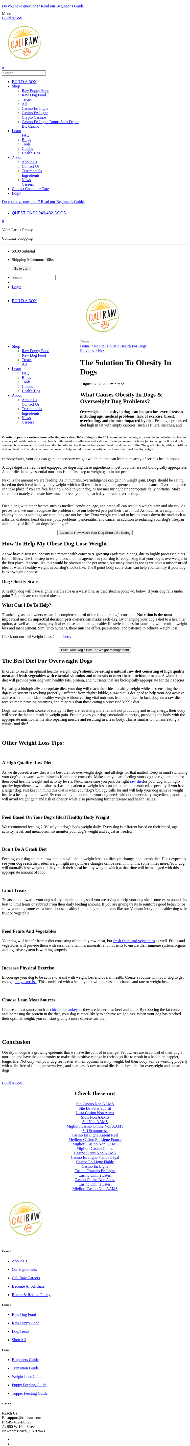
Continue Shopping (17, 238)
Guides (27, 148)
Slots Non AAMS (95, 1117)
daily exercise (25, 982)
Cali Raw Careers (26, 1278)
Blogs (26, 140)
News (26, 180)
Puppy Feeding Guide (29, 1385)
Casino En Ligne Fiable (95, 1162)
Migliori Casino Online (94, 1148)
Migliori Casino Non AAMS (95, 1144)
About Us (29, 162)
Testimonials (32, 171)
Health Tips (31, 153)
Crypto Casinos (34, 117)
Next (102, 350)
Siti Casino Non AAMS (95, 1104)
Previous (87, 350)
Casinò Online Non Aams (95, 1180)
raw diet (136, 781)
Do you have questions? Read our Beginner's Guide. (43, 6)
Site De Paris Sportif (95, 1108)
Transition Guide (25, 1368)
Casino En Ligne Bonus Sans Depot (50, 122)
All (24, 104)
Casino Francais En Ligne (95, 1171)
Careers (28, 184)
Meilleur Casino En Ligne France (95, 1139)
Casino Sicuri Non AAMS (95, 1153)
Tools (26, 144)
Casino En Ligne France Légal (95, 1157)
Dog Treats (20, 1331)
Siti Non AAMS (95, 1122)
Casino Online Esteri (94, 1175)
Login (16, 193)
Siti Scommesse (95, 1131)
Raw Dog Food (34, 95)
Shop (16, 86)
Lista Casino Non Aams (95, 1113)
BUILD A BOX (24, 82)
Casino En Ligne (35, 108)
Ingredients (31, 175)
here (66, 636)
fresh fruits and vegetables (134, 941)
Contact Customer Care (30, 189)
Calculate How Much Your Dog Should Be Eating (94, 533)
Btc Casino (30, 126)
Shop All (19, 1340)
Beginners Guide (25, 1360)
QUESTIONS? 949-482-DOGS (39, 213)
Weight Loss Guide (27, 1376)
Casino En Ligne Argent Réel (95, 1135)
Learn (16, 131)
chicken (56, 1009)
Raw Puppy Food (35, 90)
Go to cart (21, 268)
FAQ (25, 135)
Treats (26, 99)
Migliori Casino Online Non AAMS (95, 1126)
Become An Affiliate (28, 1286)
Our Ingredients (24, 1269)
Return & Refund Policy (31, 1295)
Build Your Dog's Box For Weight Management (95, 650)
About (17, 157)
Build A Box (12, 18)
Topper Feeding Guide (30, 1393)
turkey (73, 1009)
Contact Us (31, 166)
